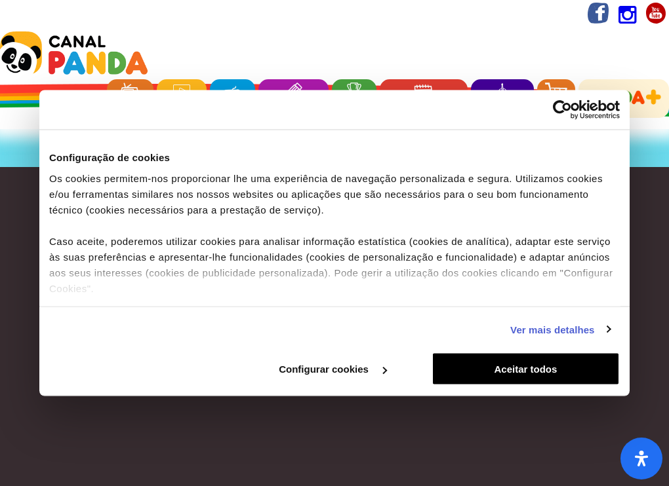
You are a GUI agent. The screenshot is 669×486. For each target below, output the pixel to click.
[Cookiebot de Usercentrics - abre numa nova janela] (562, 110)
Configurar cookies (333, 369)
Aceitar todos (526, 369)
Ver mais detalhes (552, 329)
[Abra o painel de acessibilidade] (641, 458)
